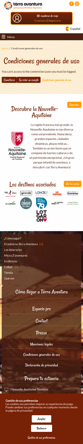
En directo (10, 262)
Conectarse (41, 22)
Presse (41, 334)
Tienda (8, 274)
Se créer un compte (28, 81)
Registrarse (55, 22)
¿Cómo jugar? (12, 239)
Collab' (8, 268)
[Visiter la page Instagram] (77, 3)
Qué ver (9, 279)
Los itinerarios (13, 251)
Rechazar (41, 428)
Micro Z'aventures (15, 256)
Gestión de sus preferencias (41, 438)
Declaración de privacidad (41, 366)
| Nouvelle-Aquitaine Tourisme (26, 390)
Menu (8, 38)
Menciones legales (41, 345)
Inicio (5, 49)
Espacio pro (41, 310)
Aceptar (41, 419)
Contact (41, 322)
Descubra (74, 106)
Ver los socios (72, 185)
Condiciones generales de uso (57, 81)
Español (75, 30)
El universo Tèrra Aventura (21, 245)
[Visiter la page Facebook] (71, 3)
